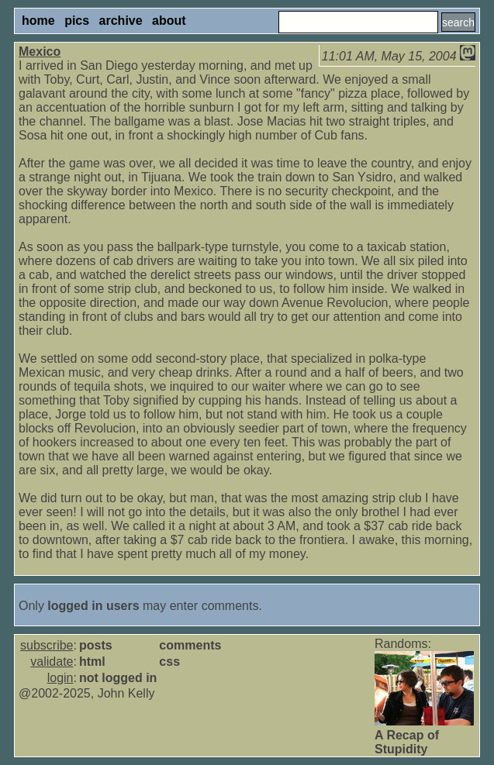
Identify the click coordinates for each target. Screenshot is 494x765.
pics (76, 20)
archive (121, 20)
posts (95, 645)
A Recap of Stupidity (407, 742)
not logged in (118, 677)
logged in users (93, 605)
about (169, 20)
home (38, 20)
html (92, 661)
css (169, 661)
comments (190, 645)
